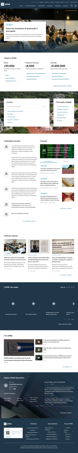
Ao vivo (11, 382)
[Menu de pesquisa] (71, 5)
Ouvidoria (32, 430)
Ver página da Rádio (67, 413)
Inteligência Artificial (63, 109)
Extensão (11, 122)
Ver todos (66, 2)
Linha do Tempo (66, 431)
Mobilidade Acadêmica (51, 439)
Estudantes (47, 2)
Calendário (58, 5)
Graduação (11, 114)
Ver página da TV (68, 367)
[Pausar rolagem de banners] (45, 48)
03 (42, 48)
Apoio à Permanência (51, 436)
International (74, 2)
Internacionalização (63, 112)
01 (33, 48)
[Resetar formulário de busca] (45, 106)
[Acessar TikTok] (69, 287)
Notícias (68, 436)
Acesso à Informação (32, 428)
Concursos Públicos (52, 434)
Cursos (21, 5)
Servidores (52, 2)
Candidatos (41, 2)
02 (37, 48)
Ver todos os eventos (67, 208)
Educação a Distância (14, 119)
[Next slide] (72, 319)
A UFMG (68, 428)
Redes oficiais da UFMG (66, 324)
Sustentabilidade (62, 117)
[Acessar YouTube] (71, 287)
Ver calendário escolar (30, 221)
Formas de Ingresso (30, 5)
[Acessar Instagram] (67, 287)
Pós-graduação (12, 117)
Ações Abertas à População (49, 428)
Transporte (50, 5)
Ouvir (47, 384)
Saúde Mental (61, 115)
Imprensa (62, 2)
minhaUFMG (41, 5)
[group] (13, 304)
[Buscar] (43, 106)
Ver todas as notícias (67, 275)
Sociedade (57, 2)
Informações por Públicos (32, 439)
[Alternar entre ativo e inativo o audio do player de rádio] (10, 389)
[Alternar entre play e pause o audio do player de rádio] (6, 385)
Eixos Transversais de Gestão (30, 435)
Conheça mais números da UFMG (63, 86)
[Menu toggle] (75, 5)
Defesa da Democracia (63, 106)
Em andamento (48, 161)
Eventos (68, 439)
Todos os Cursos (52, 432)
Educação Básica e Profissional (16, 111)
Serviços (65, 5)
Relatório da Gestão (32, 432)
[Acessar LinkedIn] (73, 287)
